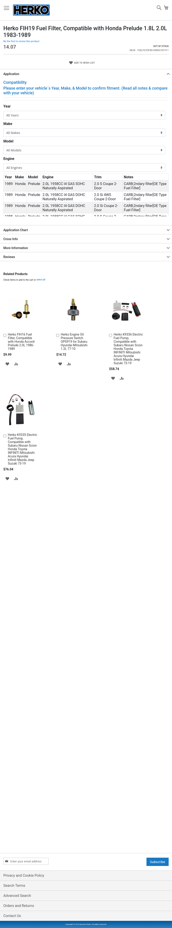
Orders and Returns (18, 906)
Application (11, 230)
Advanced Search (17, 896)
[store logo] (31, 10)
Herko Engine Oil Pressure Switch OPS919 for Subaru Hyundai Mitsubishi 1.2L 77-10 (74, 498)
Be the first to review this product (21, 197)
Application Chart (15, 386)
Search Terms (14, 885)
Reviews (9, 413)
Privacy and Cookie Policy (23, 875)
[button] (7, 520)
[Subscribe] (157, 862)
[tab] (86, 230)
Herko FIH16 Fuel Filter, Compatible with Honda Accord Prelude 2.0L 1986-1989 (21, 498)
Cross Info (10, 395)
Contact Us (12, 916)
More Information (15, 404)
